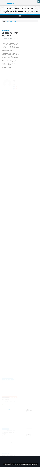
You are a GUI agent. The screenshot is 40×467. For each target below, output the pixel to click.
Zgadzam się (35, 464)
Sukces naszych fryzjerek (11, 21)
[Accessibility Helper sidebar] (39, 1)
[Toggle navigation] (20, 16)
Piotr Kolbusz (6, 43)
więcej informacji (28, 464)
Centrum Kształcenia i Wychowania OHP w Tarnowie (20, 10)
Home (4, 21)
